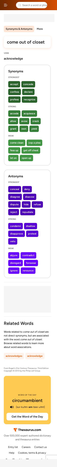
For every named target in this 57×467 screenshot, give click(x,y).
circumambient (27, 400)
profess (14, 99)
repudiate (27, 212)
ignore (14, 270)
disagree (15, 196)
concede (28, 84)
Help (11, 452)
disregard (15, 262)
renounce (28, 270)
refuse (37, 204)
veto (12, 241)
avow (24, 121)
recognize (29, 99)
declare (28, 91)
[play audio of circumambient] (12, 407)
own (23, 128)
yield (34, 128)
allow (13, 121)
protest (32, 233)
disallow (30, 226)
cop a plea (34, 142)
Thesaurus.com (11, 5)
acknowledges (14, 355)
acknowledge (35, 355)
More (40, 28)
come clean (16, 142)
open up (26, 157)
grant (13, 128)
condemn (15, 226)
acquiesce (29, 113)
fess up (14, 150)
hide (26, 204)
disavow (29, 196)
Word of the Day (27, 395)
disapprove (16, 233)
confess (14, 91)
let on (13, 157)
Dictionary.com (51, 5)
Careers (26, 447)
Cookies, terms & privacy (32, 452)
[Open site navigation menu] (6, 5)
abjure (13, 255)
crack (35, 121)
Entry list (13, 447)
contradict (28, 255)
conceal (14, 189)
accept (14, 84)
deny (27, 189)
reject (13, 212)
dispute (14, 204)
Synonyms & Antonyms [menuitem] (19, 28)
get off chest (30, 150)
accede (14, 113)
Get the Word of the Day (27, 416)
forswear (31, 262)
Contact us (40, 447)
